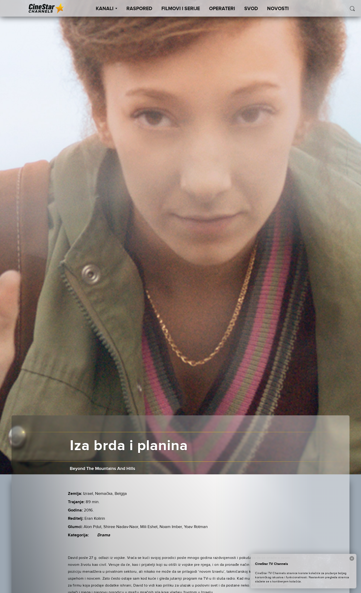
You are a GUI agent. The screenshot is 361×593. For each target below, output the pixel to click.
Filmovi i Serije (180, 9)
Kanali (106, 9)
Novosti (278, 9)
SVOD (251, 9)
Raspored (139, 9)
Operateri (222, 9)
